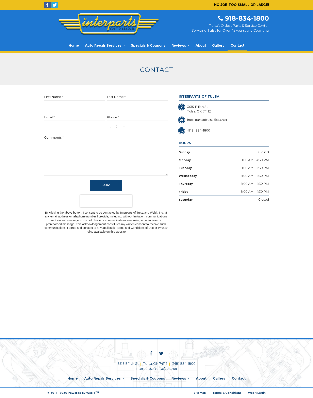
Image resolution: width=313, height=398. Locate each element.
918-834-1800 (243, 18)
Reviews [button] (179, 45)
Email (48, 117)
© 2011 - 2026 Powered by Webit (73, 392)
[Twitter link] (161, 353)
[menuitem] (74, 45)
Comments (53, 137)
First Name (52, 97)
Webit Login (257, 392)
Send (106, 185)
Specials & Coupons (148, 45)
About (201, 45)
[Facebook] (47, 5)
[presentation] (106, 201)
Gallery (218, 45)
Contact (239, 44)
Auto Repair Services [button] (103, 45)
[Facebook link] (151, 353)
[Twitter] (54, 5)
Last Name (115, 97)
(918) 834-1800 (184, 364)
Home (74, 45)
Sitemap (200, 392)
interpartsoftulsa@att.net (156, 369)
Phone (112, 117)
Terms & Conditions (227, 392)
